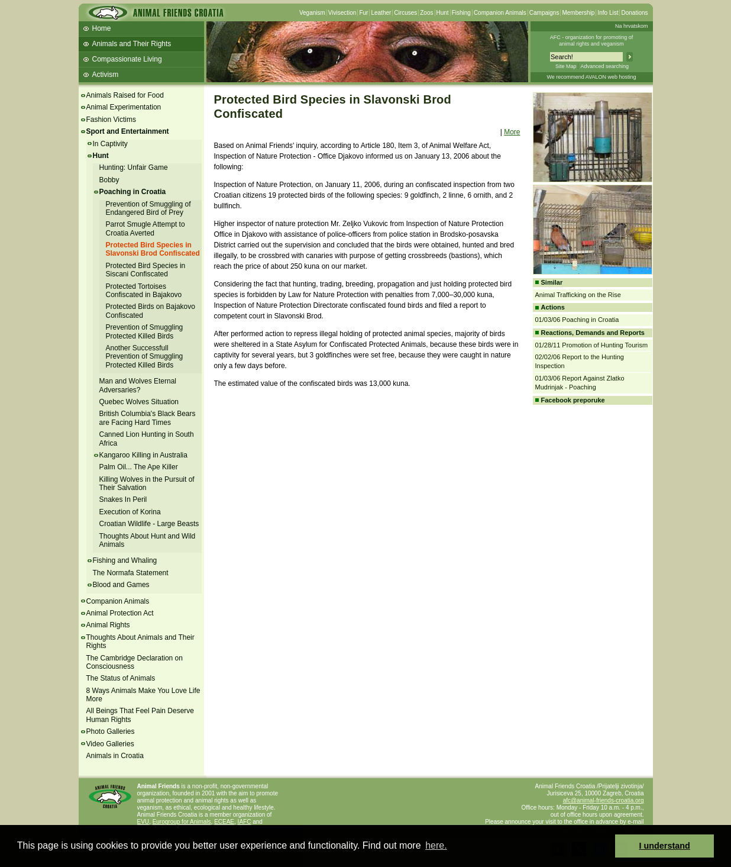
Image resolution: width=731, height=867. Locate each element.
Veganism (312, 12)
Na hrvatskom (631, 26)
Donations (634, 12)
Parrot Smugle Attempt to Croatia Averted (145, 228)
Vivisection (342, 12)
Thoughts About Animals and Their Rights (140, 641)
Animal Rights (108, 625)
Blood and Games (121, 585)
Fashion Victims (111, 119)
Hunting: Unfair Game (133, 167)
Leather (381, 12)
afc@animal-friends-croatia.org (603, 800)
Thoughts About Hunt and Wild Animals (147, 540)
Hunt (442, 12)
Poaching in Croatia (132, 192)
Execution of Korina (130, 512)
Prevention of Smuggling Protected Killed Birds (144, 331)
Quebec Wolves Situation (139, 402)
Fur (363, 12)
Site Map (566, 66)
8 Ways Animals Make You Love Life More (143, 694)
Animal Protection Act (120, 613)
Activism (105, 74)
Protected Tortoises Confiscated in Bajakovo (144, 290)
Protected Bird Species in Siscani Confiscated (146, 270)
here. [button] (436, 845)
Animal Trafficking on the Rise (578, 294)
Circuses (405, 12)
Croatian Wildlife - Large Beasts (149, 524)
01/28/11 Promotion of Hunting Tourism (591, 345)
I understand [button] (664, 845)
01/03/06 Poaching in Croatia (577, 319)
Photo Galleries (110, 731)
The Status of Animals (121, 678)
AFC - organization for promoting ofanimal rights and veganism (591, 40)
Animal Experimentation (123, 107)
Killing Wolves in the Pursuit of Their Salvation (147, 483)
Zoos (426, 12)
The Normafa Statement (131, 573)
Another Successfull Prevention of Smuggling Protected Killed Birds (144, 356)
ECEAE (224, 821)
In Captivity (110, 144)
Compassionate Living (127, 59)
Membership (578, 12)
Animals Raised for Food (125, 95)
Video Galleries (110, 744)
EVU (143, 821)
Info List (607, 12)
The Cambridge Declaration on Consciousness (134, 662)
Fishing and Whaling (125, 560)
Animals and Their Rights (132, 44)
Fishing (461, 12)
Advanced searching (604, 66)
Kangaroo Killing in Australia (143, 455)
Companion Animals (500, 12)
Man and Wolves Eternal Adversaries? (138, 385)
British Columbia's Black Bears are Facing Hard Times (147, 418)
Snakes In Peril (123, 499)
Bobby (109, 180)
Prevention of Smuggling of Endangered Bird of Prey (148, 208)
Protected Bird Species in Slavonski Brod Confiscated (153, 249)
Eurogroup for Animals (182, 821)
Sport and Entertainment (127, 131)
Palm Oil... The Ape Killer (138, 467)
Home (101, 28)
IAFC (244, 821)
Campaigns (544, 12)
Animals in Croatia (115, 756)
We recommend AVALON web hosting (591, 77)
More (512, 132)
